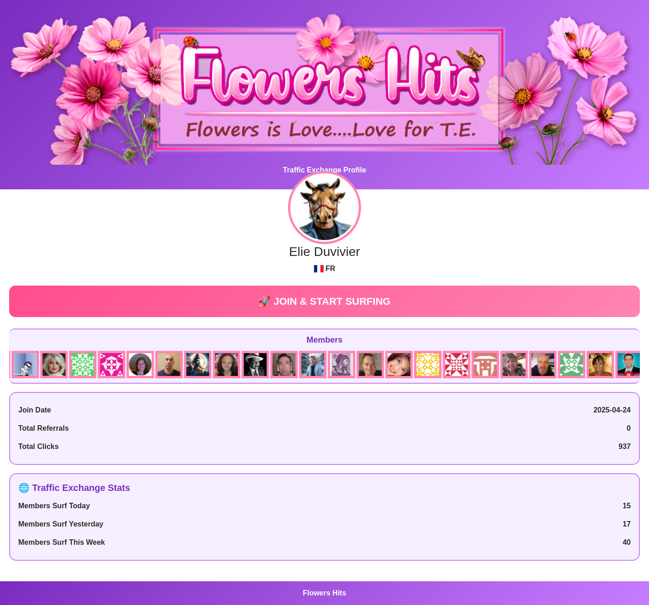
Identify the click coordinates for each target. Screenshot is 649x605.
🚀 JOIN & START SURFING (324, 301)
